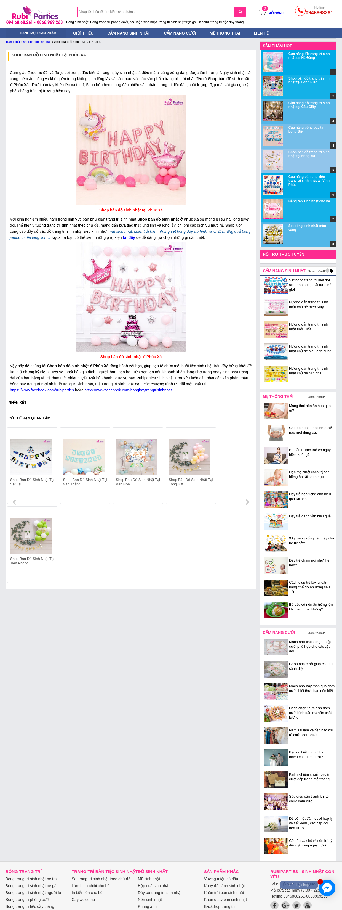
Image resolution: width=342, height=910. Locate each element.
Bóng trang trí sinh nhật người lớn (34, 892)
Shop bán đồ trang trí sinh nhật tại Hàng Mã (309, 154)
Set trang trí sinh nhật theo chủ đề (101, 879)
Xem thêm (315, 271)
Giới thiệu (83, 33)
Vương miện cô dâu (221, 879)
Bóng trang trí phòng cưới (28, 899)
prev (15, 467)
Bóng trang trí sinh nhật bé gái (31, 885)
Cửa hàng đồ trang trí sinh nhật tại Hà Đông (309, 56)
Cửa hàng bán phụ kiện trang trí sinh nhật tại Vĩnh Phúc (309, 181)
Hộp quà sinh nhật (153, 885)
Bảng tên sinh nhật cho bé (309, 201)
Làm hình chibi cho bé (90, 885)
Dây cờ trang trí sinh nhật (159, 892)
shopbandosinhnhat (36, 41)
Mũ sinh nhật (149, 879)
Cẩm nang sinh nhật (128, 33)
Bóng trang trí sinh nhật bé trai (32, 879)
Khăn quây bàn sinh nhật (225, 899)
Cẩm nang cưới (180, 33)
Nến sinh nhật (150, 899)
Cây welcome (83, 899)
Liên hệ (261, 33)
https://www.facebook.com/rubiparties (42, 390)
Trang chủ (13, 41)
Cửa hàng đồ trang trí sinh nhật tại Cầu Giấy (309, 105)
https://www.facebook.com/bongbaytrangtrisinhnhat (128, 390)
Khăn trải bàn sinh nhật (224, 892)
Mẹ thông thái (225, 33)
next (247, 467)
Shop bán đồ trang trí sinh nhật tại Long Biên (309, 80)
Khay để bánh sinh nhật (224, 885)
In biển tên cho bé (87, 892)
